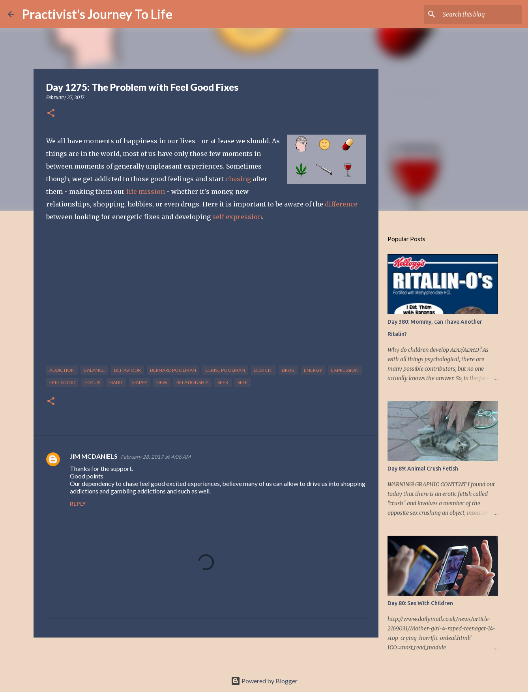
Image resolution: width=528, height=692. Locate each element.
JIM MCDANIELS (94, 456)
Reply (78, 503)
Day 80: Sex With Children (420, 603)
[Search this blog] (480, 14)
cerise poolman (225, 370)
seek (222, 382)
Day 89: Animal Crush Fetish (423, 468)
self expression (237, 217)
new (161, 382)
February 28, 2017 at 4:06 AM (156, 457)
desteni (263, 370)
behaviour (127, 370)
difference (341, 204)
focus (92, 382)
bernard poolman (173, 370)
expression (345, 370)
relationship (192, 382)
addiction (62, 370)
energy (313, 370)
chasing (239, 179)
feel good (62, 382)
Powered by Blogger (264, 680)
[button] (51, 113)
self (243, 382)
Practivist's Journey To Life (97, 14)
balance (94, 370)
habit (116, 382)
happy (139, 382)
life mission (145, 191)
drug (288, 370)
